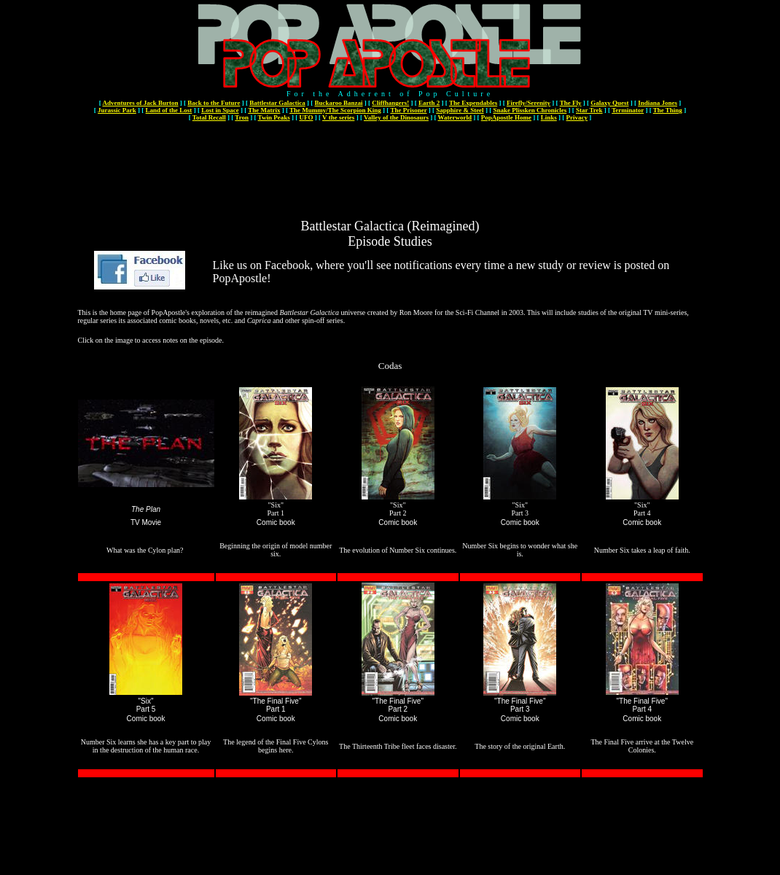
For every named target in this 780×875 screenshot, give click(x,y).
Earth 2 (429, 102)
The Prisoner (408, 110)
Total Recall (209, 117)
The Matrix (264, 110)
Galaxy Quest (609, 102)
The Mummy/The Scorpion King (335, 110)
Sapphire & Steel (459, 110)
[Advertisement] (390, 155)
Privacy (577, 117)
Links (549, 117)
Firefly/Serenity (528, 102)
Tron (242, 117)
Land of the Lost (169, 110)
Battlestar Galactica (277, 102)
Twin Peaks (274, 117)
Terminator (628, 110)
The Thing (667, 110)
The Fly (571, 102)
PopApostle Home (506, 117)
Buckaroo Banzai (338, 102)
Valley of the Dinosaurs (396, 117)
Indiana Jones (657, 102)
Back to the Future (213, 102)
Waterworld (455, 117)
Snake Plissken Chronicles (529, 110)
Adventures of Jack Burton (140, 102)
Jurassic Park (117, 110)
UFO (306, 117)
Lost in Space (220, 110)
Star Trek (589, 110)
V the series (338, 117)
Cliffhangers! (390, 102)
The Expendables (473, 102)
